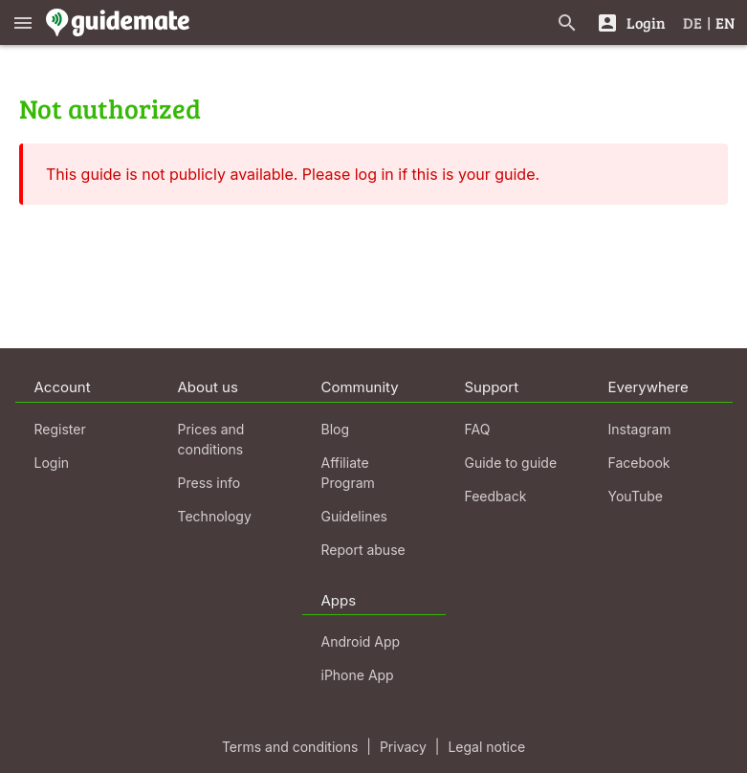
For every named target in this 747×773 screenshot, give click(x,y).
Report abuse (363, 549)
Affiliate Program (348, 472)
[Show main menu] (23, 22)
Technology (215, 516)
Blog (335, 429)
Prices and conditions (211, 439)
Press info (209, 483)
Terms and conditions (290, 747)
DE (692, 22)
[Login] (630, 22)
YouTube (635, 496)
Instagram (639, 429)
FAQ (478, 429)
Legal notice (486, 747)
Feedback (496, 496)
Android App (361, 641)
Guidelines (354, 516)
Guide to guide (511, 462)
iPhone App (357, 675)
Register (60, 429)
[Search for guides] (567, 22)
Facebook (639, 462)
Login (52, 462)
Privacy (403, 747)
